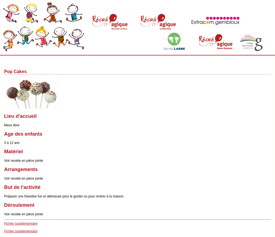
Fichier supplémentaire (20, 223)
